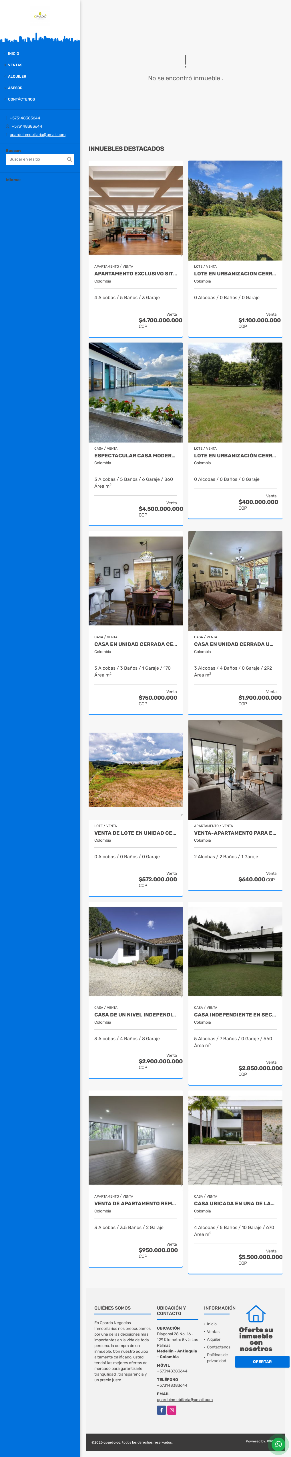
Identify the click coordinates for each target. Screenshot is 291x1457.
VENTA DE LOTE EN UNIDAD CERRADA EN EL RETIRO (135, 833)
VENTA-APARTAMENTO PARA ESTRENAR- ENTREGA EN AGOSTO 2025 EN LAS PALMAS (235, 833)
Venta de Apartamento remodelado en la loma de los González (135, 1204)
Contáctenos (21, 99)
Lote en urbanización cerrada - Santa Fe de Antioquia (235, 456)
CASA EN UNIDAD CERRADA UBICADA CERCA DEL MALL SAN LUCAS (235, 644)
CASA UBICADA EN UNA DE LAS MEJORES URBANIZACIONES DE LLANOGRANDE (235, 1204)
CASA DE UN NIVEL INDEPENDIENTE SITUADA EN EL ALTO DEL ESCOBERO (135, 1015)
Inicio (13, 53)
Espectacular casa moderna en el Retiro (135, 456)
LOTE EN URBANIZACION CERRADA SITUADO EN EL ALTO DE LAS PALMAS (235, 274)
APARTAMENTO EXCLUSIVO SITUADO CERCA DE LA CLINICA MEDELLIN (135, 274)
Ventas (15, 65)
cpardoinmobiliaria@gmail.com (37, 134)
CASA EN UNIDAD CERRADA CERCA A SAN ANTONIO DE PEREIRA (135, 644)
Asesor (15, 88)
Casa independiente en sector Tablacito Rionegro (235, 1015)
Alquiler (17, 76)
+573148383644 (25, 118)
